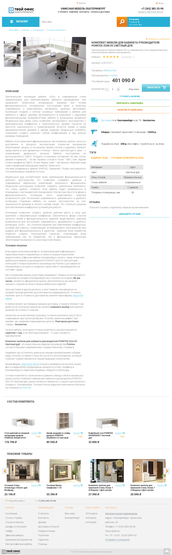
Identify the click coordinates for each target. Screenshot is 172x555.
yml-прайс (91, 522)
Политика (43, 535)
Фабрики (73, 12)
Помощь (42, 544)
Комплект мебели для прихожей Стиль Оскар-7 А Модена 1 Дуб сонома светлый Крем (101, 489)
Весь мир (70, 513)
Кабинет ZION (99, 157)
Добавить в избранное (159, 39)
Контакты (84, 12)
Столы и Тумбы (13, 518)
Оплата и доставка (100, 12)
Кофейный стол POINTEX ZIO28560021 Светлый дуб (101, 435)
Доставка (106, 120)
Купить (34, 433)
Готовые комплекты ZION (127, 157)
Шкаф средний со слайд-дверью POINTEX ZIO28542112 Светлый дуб (59, 436)
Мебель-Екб (109, 70)
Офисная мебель (14, 535)
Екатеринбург (72, 518)
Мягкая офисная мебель (18, 544)
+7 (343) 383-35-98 (152, 8)
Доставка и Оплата (48, 526)
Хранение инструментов (18, 539)
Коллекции (38, 30)
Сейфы (9, 531)
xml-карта (91, 518)
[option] (54, 60)
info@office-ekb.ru (16, 501)
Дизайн (42, 522)
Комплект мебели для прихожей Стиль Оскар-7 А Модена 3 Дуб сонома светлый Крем (143, 489)
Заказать (157, 88)
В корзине (134, 19)
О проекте (63, 12)
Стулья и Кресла (14, 522)
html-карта (91, 513)
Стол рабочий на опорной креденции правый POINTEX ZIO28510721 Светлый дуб (17, 436)
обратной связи (30, 364)
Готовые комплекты (56, 30)
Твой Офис (14, 30)
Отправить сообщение (117, 539)
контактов (25, 387)
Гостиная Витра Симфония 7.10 (54, 486)
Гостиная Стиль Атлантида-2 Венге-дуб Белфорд (16, 487)
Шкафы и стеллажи (16, 526)
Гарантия (43, 539)
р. (140, 25)
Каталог (26, 30)
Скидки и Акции (46, 531)
